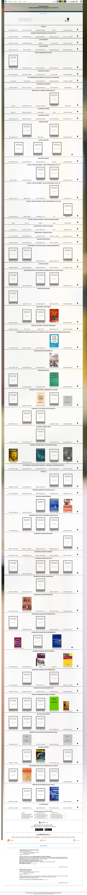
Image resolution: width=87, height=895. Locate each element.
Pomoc (20, 1)
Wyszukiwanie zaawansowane (23, 20)
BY (65, 1)
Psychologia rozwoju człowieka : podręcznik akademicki (43, 818)
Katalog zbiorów (43, 13)
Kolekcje (30, 20)
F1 (74, 1)
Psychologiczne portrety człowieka (41, 814)
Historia (15, 1)
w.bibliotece (38, 837)
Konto (24, 1)
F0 (72, 1)
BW (60, 1)
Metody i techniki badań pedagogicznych (26, 814)
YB (62, 1)
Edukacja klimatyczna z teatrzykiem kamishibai (29, 849)
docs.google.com (34, 863)
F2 (76, 1)
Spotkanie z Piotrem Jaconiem (25, 869)
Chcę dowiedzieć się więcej (38, 893)
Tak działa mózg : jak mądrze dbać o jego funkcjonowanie (59, 816)
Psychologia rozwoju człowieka (25, 818)
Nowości (10, 1)
